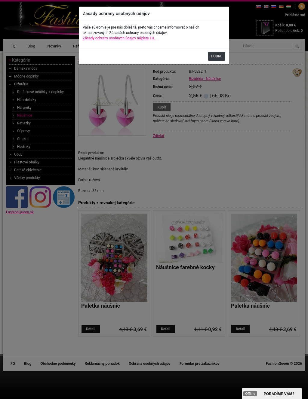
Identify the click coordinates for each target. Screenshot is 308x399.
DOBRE (216, 56)
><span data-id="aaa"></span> (272, 393)
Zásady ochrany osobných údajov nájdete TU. (119, 38)
